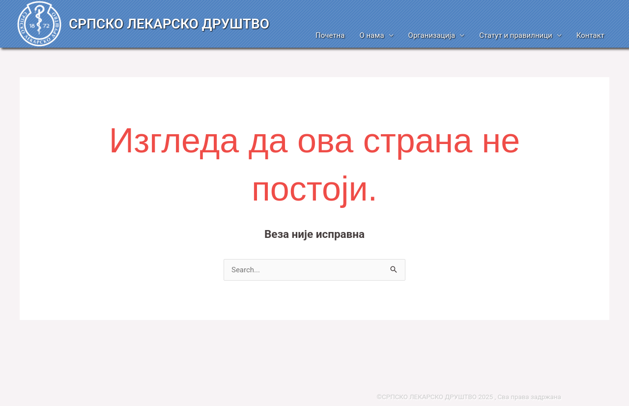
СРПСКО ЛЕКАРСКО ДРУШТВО (169, 24)
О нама (371, 35)
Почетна (329, 35)
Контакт (590, 35)
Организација (432, 35)
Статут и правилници (515, 35)
